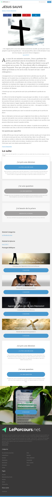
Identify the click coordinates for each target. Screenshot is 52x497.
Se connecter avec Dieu (8, 452)
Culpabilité (29, 460)
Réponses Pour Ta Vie (7, 477)
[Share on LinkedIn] (36, 15)
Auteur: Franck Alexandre (9, 10)
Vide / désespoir (30, 457)
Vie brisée (4, 465)
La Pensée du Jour (7, 235)
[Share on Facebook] (7, 15)
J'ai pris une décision (26, 167)
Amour (28, 465)
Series (3, 482)
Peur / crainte (30, 462)
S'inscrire (26, 270)
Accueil (4, 474)
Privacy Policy (5, 443)
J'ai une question (26, 191)
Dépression (4, 460)
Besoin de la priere (26, 213)
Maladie (29, 455)
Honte (3, 467)
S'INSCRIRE (26, 412)
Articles (4, 479)
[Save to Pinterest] (26, 15)
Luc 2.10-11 (26, 55)
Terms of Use (5, 444)
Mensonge (4, 462)
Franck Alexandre (7, 146)
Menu (49, 1)
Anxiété (4, 457)
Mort (28, 452)
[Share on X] (17, 15)
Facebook (4, 491)
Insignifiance (5, 455)
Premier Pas (5, 484)
